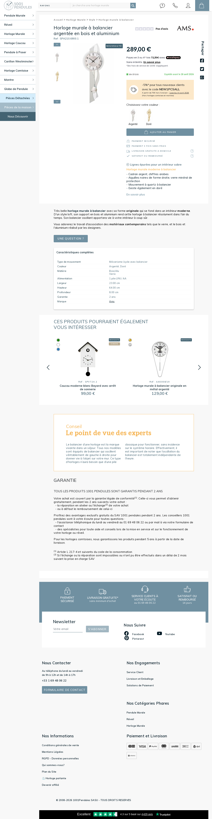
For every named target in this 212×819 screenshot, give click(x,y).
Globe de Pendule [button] (19, 89)
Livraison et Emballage (140, 678)
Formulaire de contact (64, 690)
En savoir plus (135, 194)
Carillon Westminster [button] (19, 61)
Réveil (130, 719)
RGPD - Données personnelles (60, 758)
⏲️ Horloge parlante (54, 778)
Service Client (135, 672)
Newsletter (64, 621)
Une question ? (71, 238)
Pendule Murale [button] (19, 15)
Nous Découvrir (18, 116)
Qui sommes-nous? (53, 765)
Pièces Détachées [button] (20, 98)
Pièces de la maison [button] (19, 107)
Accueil (59, 19)
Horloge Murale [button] (19, 34)
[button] (162, 5)
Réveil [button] (19, 24)
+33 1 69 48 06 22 (54, 680)
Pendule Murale (136, 712)
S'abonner (97, 629)
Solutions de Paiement (140, 685)
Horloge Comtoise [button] (19, 70)
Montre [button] (19, 79)
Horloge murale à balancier (116, 19)
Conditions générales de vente (60, 745)
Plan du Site (49, 771)
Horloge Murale (77, 19)
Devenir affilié (50, 784)
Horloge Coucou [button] (19, 43)
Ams (112, 301)
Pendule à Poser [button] (19, 52)
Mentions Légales (52, 751)
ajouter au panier (160, 132)
